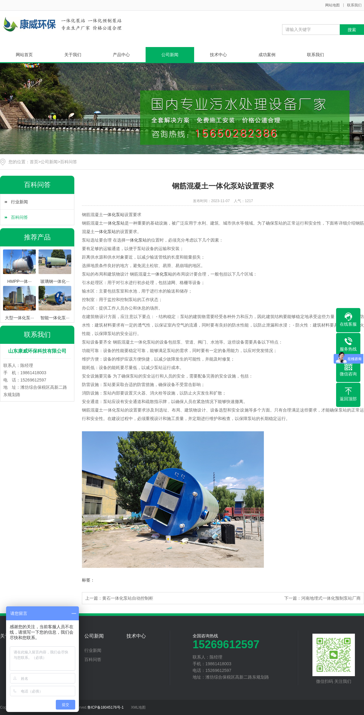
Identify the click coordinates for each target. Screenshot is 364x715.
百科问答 (68, 161)
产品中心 (121, 54)
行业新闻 (19, 201)
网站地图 (332, 5)
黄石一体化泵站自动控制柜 (127, 598)
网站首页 (24, 54)
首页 (34, 161)
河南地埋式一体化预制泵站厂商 (331, 598)
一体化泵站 (113, 214)
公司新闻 (169, 54)
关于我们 (72, 54)
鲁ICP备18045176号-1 (105, 707)
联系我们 (354, 5)
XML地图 (138, 707)
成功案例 (266, 54)
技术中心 (218, 54)
